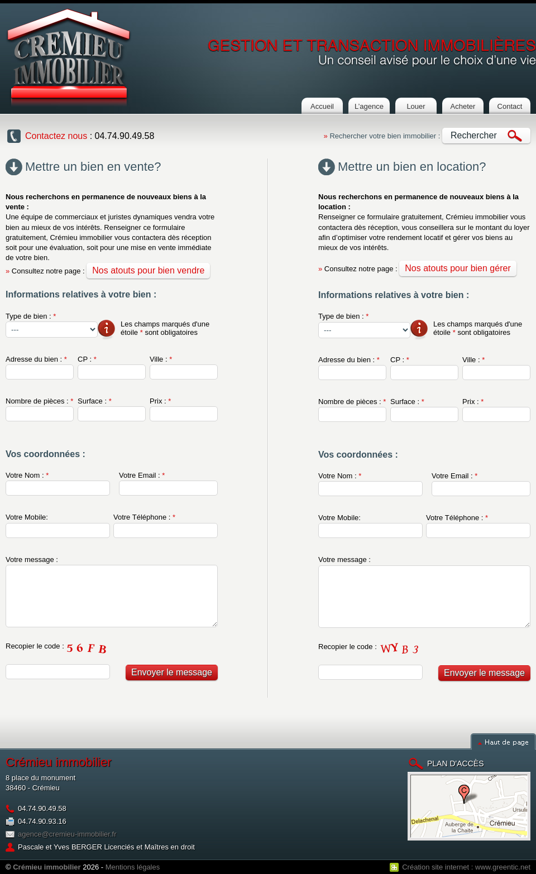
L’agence (369, 106)
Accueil (322, 106)
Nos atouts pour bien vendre (148, 270)
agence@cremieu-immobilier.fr (67, 834)
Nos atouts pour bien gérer (457, 268)
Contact (510, 106)
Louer (415, 106)
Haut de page (503, 741)
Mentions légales (133, 867)
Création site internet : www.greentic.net (466, 867)
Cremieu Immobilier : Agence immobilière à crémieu (69, 57)
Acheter (463, 106)
